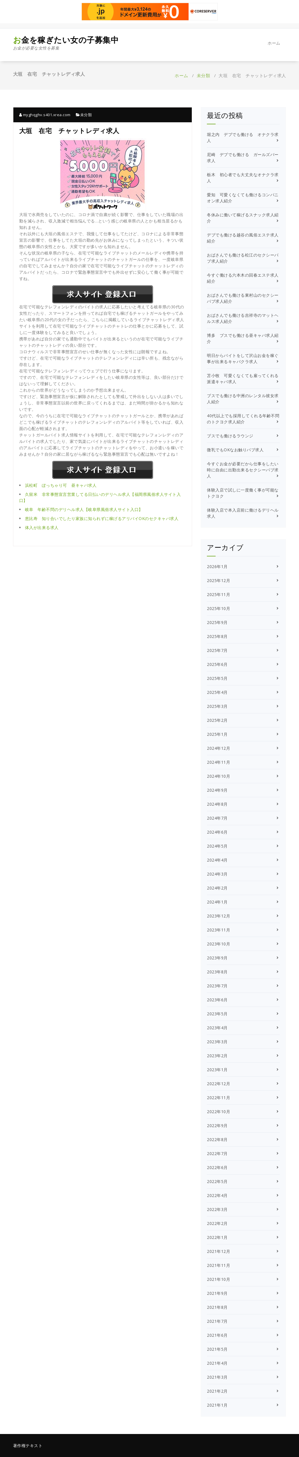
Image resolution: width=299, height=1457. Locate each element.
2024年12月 (218, 748)
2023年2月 (217, 1055)
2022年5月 (217, 1181)
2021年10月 (218, 1279)
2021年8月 (217, 1307)
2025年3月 (217, 706)
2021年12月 (218, 1251)
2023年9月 (217, 958)
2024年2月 (217, 888)
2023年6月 (217, 999)
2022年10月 (218, 1111)
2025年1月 (217, 734)
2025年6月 (217, 664)
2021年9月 (217, 1293)
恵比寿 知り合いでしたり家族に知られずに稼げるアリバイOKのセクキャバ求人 (102, 518)
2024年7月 (217, 818)
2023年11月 (218, 930)
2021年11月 (218, 1265)
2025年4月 (217, 692)
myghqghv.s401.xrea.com (45, 114)
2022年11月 (218, 1097)
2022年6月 (217, 1167)
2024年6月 (217, 832)
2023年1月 (217, 1069)
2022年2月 (217, 1223)
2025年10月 (218, 608)
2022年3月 (217, 1209)
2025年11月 (218, 594)
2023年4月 (217, 1027)
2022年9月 (217, 1125)
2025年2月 (217, 720)
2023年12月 (218, 916)
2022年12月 (218, 1083)
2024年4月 (217, 860)
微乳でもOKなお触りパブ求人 (235, 449)
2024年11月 (218, 762)
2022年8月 (217, 1139)
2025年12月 (218, 580)
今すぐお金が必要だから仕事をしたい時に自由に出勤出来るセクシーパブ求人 (243, 470)
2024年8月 (217, 804)
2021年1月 (217, 1405)
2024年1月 (217, 902)
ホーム (274, 43)
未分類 (203, 75)
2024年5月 (217, 846)
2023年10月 (218, 944)
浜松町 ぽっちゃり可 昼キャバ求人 (61, 485)
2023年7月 (217, 986)
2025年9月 (217, 622)
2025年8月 (217, 636)
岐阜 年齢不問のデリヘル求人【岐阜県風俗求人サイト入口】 (84, 509)
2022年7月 (217, 1153)
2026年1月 (217, 566)
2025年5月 (217, 678)
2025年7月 (217, 650)
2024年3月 (217, 874)
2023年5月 (217, 1013)
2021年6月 (217, 1335)
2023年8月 (217, 972)
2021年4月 (217, 1363)
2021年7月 (217, 1321)
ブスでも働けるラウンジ (230, 435)
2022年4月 (217, 1195)
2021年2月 (217, 1391)
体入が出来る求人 (42, 527)
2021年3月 (217, 1377)
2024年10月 (218, 776)
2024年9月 (217, 790)
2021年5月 (217, 1349)
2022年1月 (217, 1237)
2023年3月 (217, 1041)
